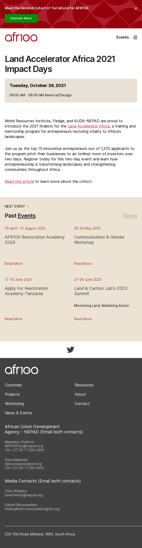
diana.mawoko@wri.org (23, 464)
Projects (12, 394)
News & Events (18, 412)
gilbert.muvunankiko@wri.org (37, 509)
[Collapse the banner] (136, 8)
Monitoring (14, 403)
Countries (13, 385)
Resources (84, 385)
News (130, 215)
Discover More (21, 18)
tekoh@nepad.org (28, 495)
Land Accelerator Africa (89, 126)
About (80, 394)
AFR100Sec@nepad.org (24, 446)
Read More (13, 263)
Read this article (19, 181)
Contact (82, 403)
